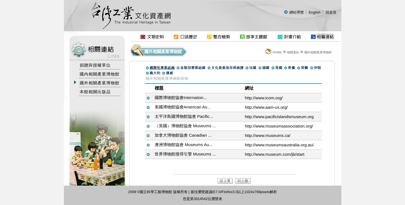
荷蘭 (304, 68)
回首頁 (331, 12)
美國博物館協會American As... (183, 107)
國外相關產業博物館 (318, 52)
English (315, 12)
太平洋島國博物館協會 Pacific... (184, 116)
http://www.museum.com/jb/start (274, 154)
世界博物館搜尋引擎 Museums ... (185, 154)
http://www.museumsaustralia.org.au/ (279, 144)
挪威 (169, 73)
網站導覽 (296, 12)
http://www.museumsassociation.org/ (279, 126)
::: (280, 12)
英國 (278, 68)
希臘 (291, 68)
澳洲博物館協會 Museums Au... (184, 144)
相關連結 (293, 52)
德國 (265, 68)
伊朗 (317, 68)
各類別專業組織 (193, 68)
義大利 (155, 73)
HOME (277, 52)
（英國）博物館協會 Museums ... (185, 125)
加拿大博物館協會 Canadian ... (183, 135)
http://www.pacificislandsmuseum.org (279, 116)
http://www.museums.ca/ (267, 135)
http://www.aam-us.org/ (266, 107)
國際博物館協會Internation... (181, 97)
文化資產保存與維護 (227, 68)
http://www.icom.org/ (264, 97)
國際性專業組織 (162, 68)
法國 (252, 68)
